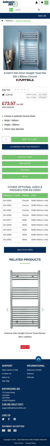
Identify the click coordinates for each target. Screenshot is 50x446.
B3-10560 (7, 200)
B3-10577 (7, 220)
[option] (25, 48)
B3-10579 (7, 230)
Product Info (25, 157)
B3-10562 (7, 210)
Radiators (9, 21)
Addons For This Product (25, 147)
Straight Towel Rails (23, 21)
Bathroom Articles (34, 370)
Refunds (30, 377)
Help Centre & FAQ (10, 370)
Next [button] (42, 309)
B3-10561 (7, 205)
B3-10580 (7, 235)
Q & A (25, 176)
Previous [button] (7, 309)
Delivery (30, 374)
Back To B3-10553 (25, 250)
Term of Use (18, 443)
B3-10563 (7, 215)
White (24, 220)
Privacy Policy (31, 443)
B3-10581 (7, 240)
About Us (6, 377)
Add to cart (29, 139)
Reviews (25, 170)
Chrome (25, 200)
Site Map (5, 381)
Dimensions (25, 164)
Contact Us (6, 374)
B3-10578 (7, 225)
